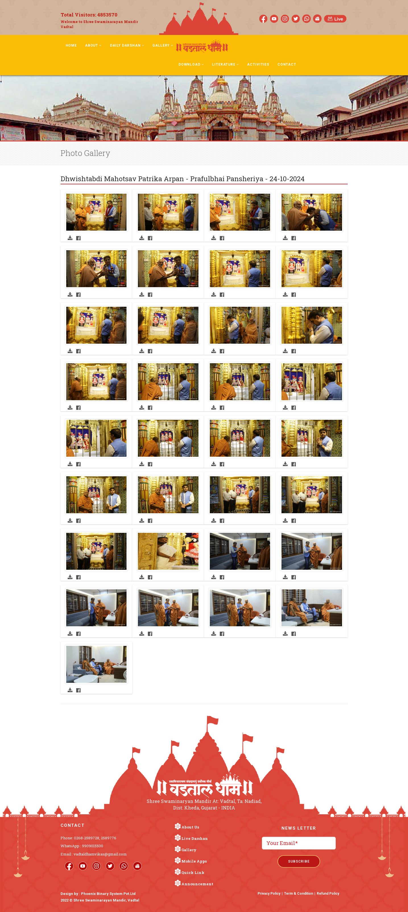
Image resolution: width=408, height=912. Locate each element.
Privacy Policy (269, 894)
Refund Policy (328, 894)
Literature (225, 64)
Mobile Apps (194, 861)
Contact (286, 64)
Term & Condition (298, 894)
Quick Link (192, 872)
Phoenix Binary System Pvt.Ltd (108, 894)
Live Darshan (194, 838)
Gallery (162, 45)
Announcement (197, 883)
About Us (190, 827)
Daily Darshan (127, 45)
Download (191, 64)
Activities (258, 64)
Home (71, 45)
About (93, 45)
